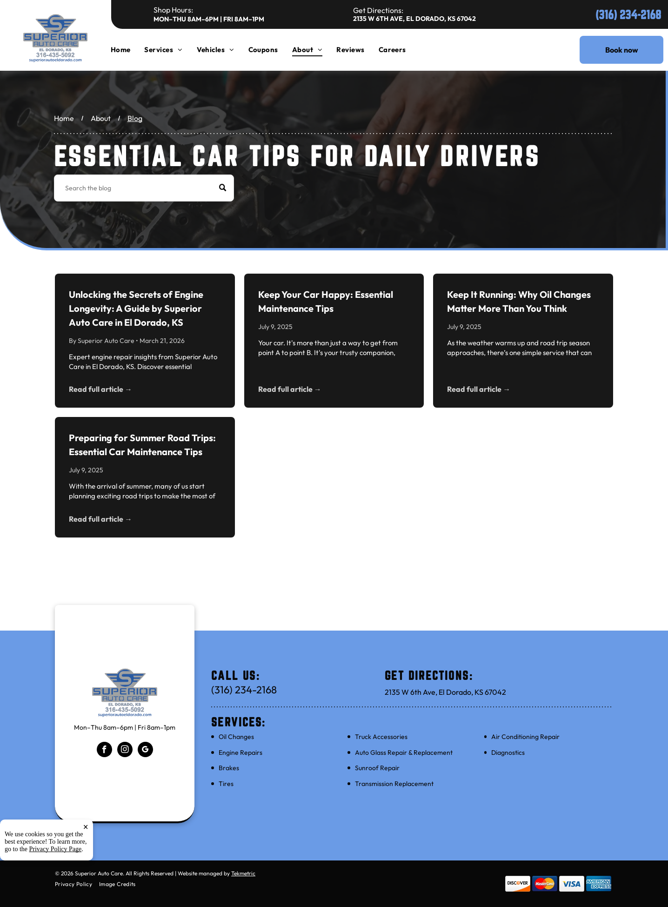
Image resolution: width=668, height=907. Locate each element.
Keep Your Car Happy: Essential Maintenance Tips (325, 301)
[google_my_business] (145, 750)
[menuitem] (128, 49)
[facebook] (104, 750)
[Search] (144, 188)
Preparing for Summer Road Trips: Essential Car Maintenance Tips (142, 444)
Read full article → (100, 389)
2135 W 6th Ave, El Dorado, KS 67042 (414, 18)
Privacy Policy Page (55, 849)
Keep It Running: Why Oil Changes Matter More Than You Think (519, 301)
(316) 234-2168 (628, 14)
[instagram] (125, 750)
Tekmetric (243, 873)
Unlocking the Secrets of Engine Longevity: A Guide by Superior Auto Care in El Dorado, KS (136, 308)
